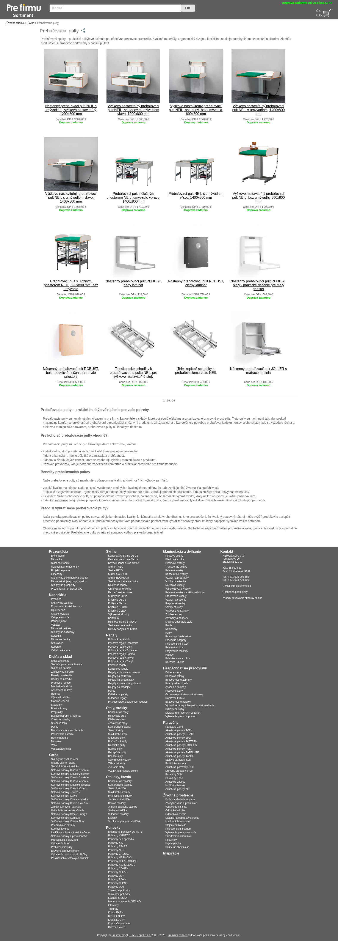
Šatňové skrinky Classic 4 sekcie (70, 781)
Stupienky (57, 704)
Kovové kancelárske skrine (123, 563)
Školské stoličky (117, 788)
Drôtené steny (173, 672)
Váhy (54, 745)
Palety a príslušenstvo (178, 636)
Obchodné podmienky (235, 591)
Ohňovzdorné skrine (119, 588)
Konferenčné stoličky (120, 784)
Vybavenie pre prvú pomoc (180, 716)
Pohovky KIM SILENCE (121, 864)
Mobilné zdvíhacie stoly (178, 621)
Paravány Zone (174, 726)
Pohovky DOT (116, 886)
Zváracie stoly (116, 767)
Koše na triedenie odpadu (180, 799)
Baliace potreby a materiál (66, 715)
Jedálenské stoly (117, 723)
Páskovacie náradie (62, 734)
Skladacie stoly (116, 737)
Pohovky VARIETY (119, 835)
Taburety (113, 908)
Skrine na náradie (61, 668)
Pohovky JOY (116, 875)
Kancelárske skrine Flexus (123, 559)
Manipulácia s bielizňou (64, 839)
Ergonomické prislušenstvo (66, 606)
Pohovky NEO (116, 850)
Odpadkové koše (175, 810)
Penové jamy (58, 621)
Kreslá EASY (115, 912)
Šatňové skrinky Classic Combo (69, 788)
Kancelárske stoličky (120, 781)
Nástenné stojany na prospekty (69, 581)
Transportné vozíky (176, 566)
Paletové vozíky (174, 570)
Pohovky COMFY (118, 868)
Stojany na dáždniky (62, 632)
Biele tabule (58, 555)
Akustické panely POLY (178, 730)
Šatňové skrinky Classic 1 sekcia (70, 770)
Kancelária (57, 595)
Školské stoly (115, 730)
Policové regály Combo (121, 654)
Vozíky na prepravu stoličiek (124, 821)
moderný (61, 500)
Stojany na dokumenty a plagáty (69, 577)
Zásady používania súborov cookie (242, 598)
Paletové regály (117, 665)
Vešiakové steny (60, 650)
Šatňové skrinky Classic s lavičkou (71, 784)
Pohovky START (117, 846)
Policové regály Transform (123, 643)
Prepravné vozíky (175, 603)
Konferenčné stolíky (119, 726)
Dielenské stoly (117, 719)
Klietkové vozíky (174, 559)
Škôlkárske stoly (117, 734)
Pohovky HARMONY (120, 857)
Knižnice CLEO (117, 610)
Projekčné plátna (60, 570)
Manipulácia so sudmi (177, 821)
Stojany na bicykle (175, 825)
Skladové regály (117, 698)
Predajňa (56, 599)
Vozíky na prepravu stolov (123, 770)
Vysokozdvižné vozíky (178, 588)
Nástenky (56, 559)
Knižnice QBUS (117, 599)
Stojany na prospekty (63, 585)
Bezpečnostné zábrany (178, 679)
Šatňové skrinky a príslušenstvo (69, 836)
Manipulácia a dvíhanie (182, 551)
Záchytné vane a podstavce (181, 803)
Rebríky (55, 693)
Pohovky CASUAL (118, 853)
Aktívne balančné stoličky (122, 806)
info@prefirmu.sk (241, 585)
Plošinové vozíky (175, 563)
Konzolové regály (118, 668)
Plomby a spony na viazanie (67, 730)
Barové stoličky (117, 803)
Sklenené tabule (60, 563)
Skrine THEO (115, 566)
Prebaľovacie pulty (61, 847)
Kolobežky (171, 629)
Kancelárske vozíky (176, 574)
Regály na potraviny (119, 676)
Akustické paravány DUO (179, 767)
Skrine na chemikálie (177, 847)
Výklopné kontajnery (177, 610)
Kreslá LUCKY (116, 919)
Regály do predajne (119, 687)
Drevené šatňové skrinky (65, 850)
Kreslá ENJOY (116, 916)
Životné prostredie (178, 795)
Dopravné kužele (175, 698)
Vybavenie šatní (60, 843)
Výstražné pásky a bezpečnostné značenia (189, 705)
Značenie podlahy (175, 687)
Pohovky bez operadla (121, 839)
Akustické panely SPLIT (179, 737)
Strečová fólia (59, 723)
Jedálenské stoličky (119, 799)
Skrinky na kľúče (117, 596)
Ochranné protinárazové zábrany (184, 694)
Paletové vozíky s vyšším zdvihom (185, 592)
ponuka (56, 516)
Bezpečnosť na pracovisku (185, 668)
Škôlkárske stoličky (119, 792)
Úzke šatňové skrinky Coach (67, 810)
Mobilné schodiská (61, 686)
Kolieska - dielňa (174, 662)
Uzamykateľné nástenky (65, 566)
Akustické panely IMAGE (179, 756)
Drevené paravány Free (178, 770)
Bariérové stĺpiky (174, 676)
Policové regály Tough (120, 661)
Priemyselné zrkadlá (177, 683)
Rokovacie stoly (117, 715)
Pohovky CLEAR (117, 872)
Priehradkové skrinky (63, 825)
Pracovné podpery (175, 640)
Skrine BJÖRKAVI (118, 577)
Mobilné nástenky (175, 785)
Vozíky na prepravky (177, 577)
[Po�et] (310, 15)
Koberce (56, 646)
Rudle (168, 625)
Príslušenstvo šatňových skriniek (69, 858)
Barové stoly (115, 748)
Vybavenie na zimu (176, 806)
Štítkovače (57, 643)
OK (188, 8)
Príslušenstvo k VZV (177, 643)
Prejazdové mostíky (176, 651)
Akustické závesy (175, 781)
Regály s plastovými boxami (124, 672)
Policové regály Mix (119, 639)
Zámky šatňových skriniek (66, 806)
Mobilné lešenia (60, 701)
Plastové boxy (59, 708)
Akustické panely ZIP (177, 789)
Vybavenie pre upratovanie (180, 832)
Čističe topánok (60, 613)
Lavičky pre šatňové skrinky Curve (70, 832)
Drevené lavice (116, 927)
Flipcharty (56, 574)
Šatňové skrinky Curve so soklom (70, 799)
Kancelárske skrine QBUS (123, 555)
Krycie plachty (173, 843)
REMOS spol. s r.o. (140, 935)
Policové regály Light (120, 646)
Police (111, 690)
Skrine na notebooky (120, 625)
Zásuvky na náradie (62, 671)
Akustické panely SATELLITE (182, 752)
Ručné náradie (59, 737)
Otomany (113, 905)
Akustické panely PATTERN (181, 741)
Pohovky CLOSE (118, 883)
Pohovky (113, 827)
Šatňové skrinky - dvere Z (65, 792)
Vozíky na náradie (175, 581)
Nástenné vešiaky (61, 628)
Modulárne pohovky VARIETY (125, 831)
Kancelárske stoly (118, 712)
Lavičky (112, 817)
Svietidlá (56, 635)
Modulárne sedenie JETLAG (124, 901)
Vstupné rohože (60, 617)
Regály (111, 635)
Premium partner (177, 935)
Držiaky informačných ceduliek (182, 712)
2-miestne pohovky (119, 890)
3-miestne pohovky (119, 894)
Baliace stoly (115, 756)
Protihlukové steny (175, 763)
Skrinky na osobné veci (64, 759)
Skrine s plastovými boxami (66, 664)
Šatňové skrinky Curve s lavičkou (70, 803)
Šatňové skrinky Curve (64, 795)
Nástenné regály (117, 585)
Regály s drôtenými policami (124, 683)
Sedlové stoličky (117, 810)
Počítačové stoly (117, 741)
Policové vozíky (174, 555)
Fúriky (168, 632)
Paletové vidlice (174, 647)
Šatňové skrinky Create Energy (69, 814)
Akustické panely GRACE (180, 734)
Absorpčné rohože (61, 690)
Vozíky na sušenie (175, 599)
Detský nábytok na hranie (122, 629)
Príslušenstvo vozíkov (177, 658)
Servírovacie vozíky (119, 759)
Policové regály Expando (122, 650)
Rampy (169, 654)
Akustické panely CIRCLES (181, 745)
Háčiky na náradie (61, 679)
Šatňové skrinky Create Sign (67, 821)
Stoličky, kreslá (118, 777)
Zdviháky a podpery (176, 618)
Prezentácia (58, 551)
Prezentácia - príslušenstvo (66, 588)
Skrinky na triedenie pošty (123, 581)
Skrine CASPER (117, 574)
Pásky (54, 726)
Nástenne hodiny (60, 639)
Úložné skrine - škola (63, 762)
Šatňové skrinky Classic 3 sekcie (70, 777)
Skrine (111, 551)
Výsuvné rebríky (60, 697)
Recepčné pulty (117, 752)
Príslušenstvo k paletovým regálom (128, 701)
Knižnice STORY (118, 607)
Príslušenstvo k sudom (178, 828)
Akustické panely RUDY (179, 748)
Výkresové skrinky (118, 614)
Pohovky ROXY (117, 879)
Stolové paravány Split (178, 759)
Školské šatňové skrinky (65, 766)
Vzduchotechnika (61, 748)
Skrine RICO (115, 570)
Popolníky (171, 839)
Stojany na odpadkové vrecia (182, 817)
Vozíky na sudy (174, 607)
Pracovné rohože (61, 682)
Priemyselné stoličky (120, 795)
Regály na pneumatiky (121, 679)
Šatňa (31, 23)
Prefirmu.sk (118, 935)
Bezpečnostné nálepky (178, 701)
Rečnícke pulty (116, 745)
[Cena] (310, 11)
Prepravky (57, 712)
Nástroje (56, 741)
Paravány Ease (174, 778)
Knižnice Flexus (117, 603)
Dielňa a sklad (60, 656)
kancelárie (127, 418)
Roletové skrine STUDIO (122, 621)
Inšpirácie (171, 853)
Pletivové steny (174, 690)
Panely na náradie (61, 675)
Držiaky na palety (118, 694)
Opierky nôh (58, 610)
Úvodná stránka (15, 23)
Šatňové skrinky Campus (65, 817)
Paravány (170, 722)
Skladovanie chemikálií (178, 836)
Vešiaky (55, 624)
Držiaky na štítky (174, 709)
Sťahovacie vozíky (175, 596)
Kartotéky (113, 618)
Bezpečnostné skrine (120, 592)
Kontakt (226, 551)
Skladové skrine (60, 660)
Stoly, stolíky (116, 708)
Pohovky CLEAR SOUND (123, 861)
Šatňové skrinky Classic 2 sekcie (70, 773)
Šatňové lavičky (60, 828)
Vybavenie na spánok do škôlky (69, 854)
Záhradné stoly (116, 763)
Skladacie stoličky (118, 814)
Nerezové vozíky (175, 585)
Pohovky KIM (116, 842)
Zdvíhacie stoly (174, 614)
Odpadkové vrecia (175, 814)
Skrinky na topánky (62, 602)
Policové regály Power (121, 657)
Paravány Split (173, 774)
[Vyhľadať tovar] (115, 8)
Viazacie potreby (60, 719)
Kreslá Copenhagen (119, 923)
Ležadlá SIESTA (117, 897)
